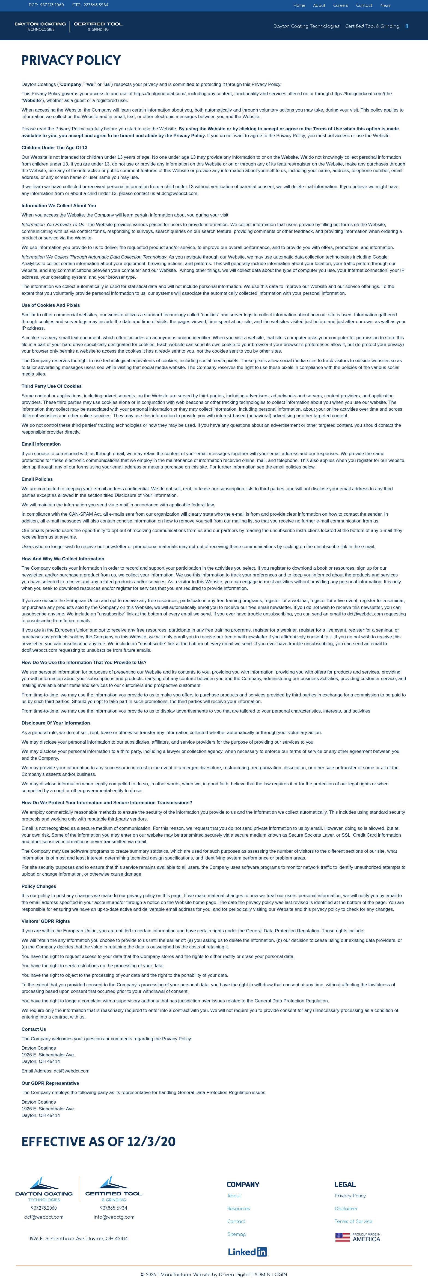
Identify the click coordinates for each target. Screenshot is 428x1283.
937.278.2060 (44, 1208)
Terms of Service (353, 1221)
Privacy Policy (350, 1196)
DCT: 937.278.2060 (46, 5)
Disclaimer (346, 1208)
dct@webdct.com (43, 1217)
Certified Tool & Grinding (372, 26)
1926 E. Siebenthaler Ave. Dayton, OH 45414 (78, 1238)
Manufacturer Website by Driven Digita (204, 1274)
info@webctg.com (114, 1217)
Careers (340, 6)
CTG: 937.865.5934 (90, 5)
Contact (364, 6)
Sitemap (236, 1234)
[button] (407, 26)
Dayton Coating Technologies (306, 26)
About (319, 6)
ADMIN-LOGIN (270, 1274)
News (385, 6)
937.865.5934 (113, 1208)
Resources (238, 1208)
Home (299, 6)
